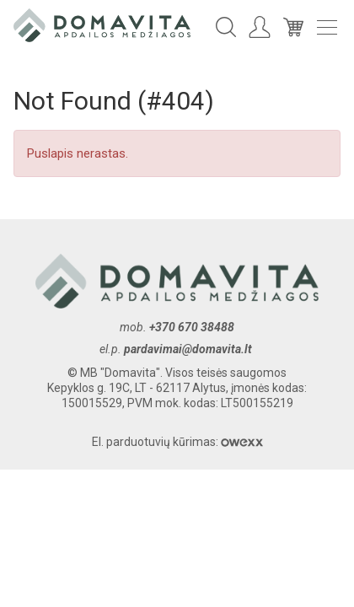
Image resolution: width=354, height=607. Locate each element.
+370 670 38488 (191, 327)
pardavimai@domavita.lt (189, 349)
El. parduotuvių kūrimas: (177, 442)
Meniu (327, 27)
